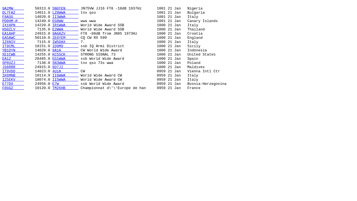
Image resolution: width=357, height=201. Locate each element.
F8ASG (13, 19)
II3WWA (65, 19)
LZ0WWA (65, 14)
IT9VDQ (13, 85)
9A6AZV (65, 39)
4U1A (65, 85)
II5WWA (65, 95)
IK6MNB (13, 90)
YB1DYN (13, 60)
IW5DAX (65, 49)
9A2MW (13, 9)
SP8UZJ (13, 75)
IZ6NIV (13, 49)
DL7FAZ (13, 14)
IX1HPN (13, 29)
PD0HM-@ (13, 24)
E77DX (13, 100)
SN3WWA (65, 75)
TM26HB (65, 105)
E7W (65, 100)
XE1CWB (13, 65)
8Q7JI (65, 80)
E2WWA (65, 34)
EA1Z (13, 70)
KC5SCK (65, 65)
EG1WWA (65, 70)
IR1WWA (65, 29)
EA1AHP (13, 39)
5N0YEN (65, 9)
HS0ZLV (13, 34)
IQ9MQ (65, 55)
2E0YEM (65, 44)
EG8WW (65, 24)
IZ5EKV (13, 95)
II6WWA (65, 90)
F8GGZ (13, 105)
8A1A (65, 60)
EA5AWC (13, 44)
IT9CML (13, 55)
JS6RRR (13, 80)
